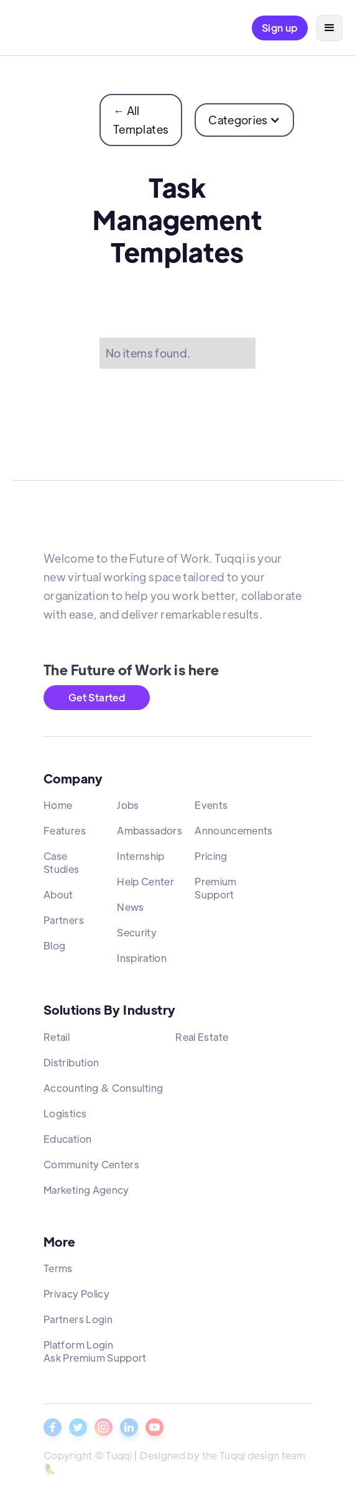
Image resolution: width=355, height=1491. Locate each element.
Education (67, 1142)
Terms (58, 1271)
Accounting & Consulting (103, 1091)
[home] (41, 28)
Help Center (145, 885)
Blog (54, 949)
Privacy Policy (76, 1297)
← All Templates (140, 119)
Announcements (234, 834)
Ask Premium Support (95, 1361)
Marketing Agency (86, 1193)
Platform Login (78, 1348)
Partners (64, 924)
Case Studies (62, 867)
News (130, 911)
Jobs (128, 809)
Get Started (96, 697)
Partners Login (78, 1322)
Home (58, 809)
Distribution (71, 1066)
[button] (329, 28)
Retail (57, 1040)
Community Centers (91, 1168)
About (58, 898)
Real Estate (201, 1040)
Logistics (65, 1117)
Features (65, 834)
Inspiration (142, 962)
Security (137, 936)
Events (211, 809)
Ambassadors (149, 834)
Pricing (211, 860)
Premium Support (216, 892)
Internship (141, 860)
